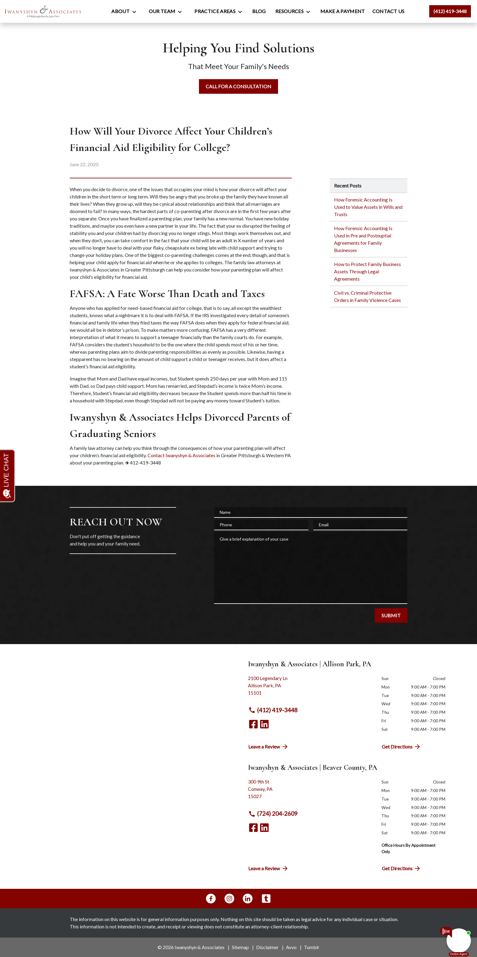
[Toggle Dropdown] (136, 12)
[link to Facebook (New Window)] (253, 724)
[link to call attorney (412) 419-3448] (450, 11)
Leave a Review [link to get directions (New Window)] (268, 746)
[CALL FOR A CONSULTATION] (238, 86)
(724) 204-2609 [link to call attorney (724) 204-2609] (273, 813)
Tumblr (311, 947)
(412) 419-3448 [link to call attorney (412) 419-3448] (273, 710)
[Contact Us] (388, 11)
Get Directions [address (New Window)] (401, 746)
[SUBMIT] (391, 615)
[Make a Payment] (342, 11)
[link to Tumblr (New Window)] (266, 898)
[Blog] (259, 11)
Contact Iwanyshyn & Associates (181, 455)
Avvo (291, 947)
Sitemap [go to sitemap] (240, 947)
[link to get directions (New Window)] (310, 688)
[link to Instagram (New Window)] (229, 898)
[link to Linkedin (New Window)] (264, 724)
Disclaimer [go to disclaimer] (267, 947)
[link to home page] (43, 11)
